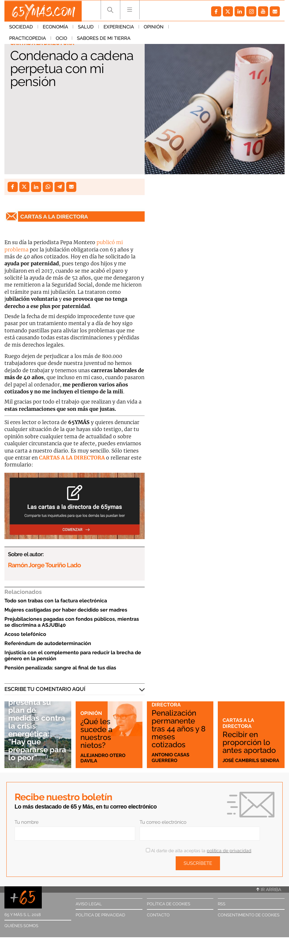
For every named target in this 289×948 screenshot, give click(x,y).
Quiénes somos (21, 925)
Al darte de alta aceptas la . (199, 850)
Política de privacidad (100, 915)
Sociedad (21, 28)
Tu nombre (27, 822)
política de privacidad (229, 850)
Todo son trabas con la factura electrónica (55, 601)
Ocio (225, 28)
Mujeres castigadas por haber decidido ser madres (65, 610)
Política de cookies (168, 904)
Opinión (154, 28)
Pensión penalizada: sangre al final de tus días (60, 668)
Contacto (158, 915)
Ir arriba (268, 889)
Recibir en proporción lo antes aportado (251, 742)
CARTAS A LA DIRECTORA (72, 457)
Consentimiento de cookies (249, 915)
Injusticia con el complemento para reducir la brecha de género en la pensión (72, 655)
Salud (86, 28)
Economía (55, 28)
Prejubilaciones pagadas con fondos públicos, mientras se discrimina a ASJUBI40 (71, 622)
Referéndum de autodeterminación (47, 643)
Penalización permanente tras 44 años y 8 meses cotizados (180, 728)
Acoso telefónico (25, 634)
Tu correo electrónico (163, 822)
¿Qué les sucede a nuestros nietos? (97, 732)
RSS (221, 904)
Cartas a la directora (168, 701)
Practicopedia (191, 28)
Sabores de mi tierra (36, 39)
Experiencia (119, 28)
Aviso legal (89, 904)
